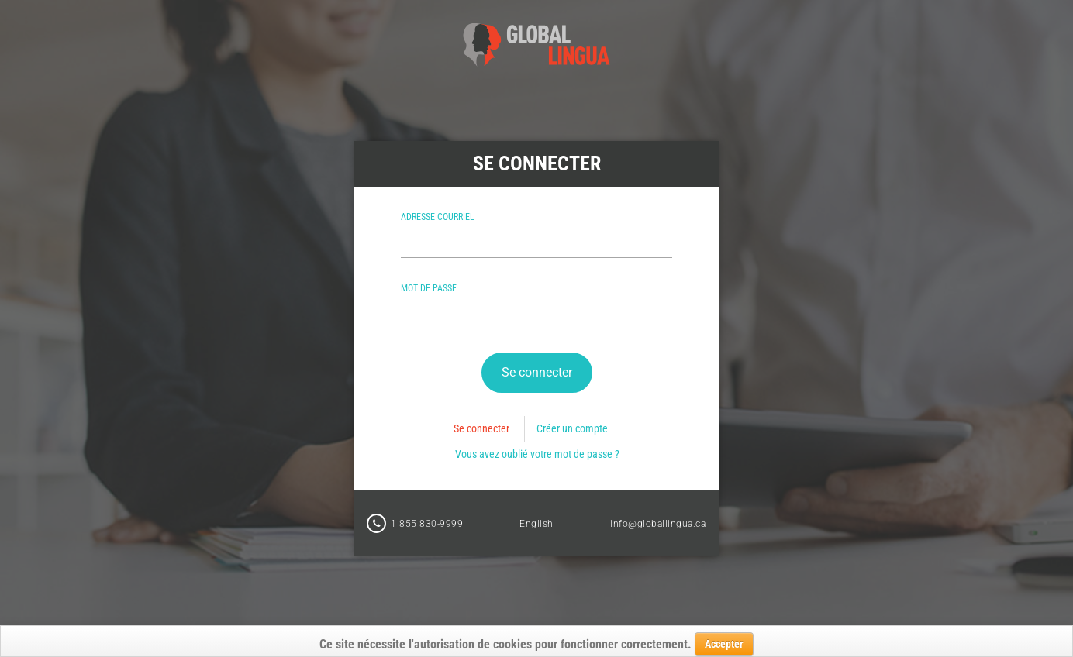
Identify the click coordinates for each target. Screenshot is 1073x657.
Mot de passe (429, 288)
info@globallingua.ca (658, 523)
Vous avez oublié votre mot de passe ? (537, 454)
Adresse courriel (437, 217)
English (536, 523)
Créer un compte (572, 428)
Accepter (724, 644)
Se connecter (481, 428)
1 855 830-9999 (427, 523)
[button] (536, 373)
